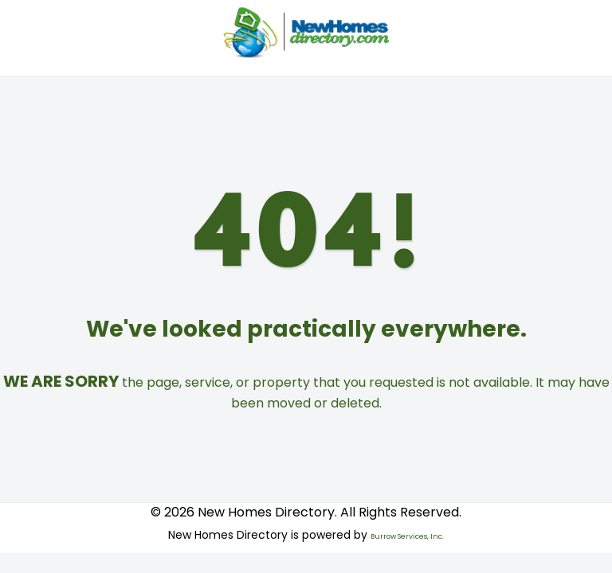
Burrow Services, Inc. (407, 536)
